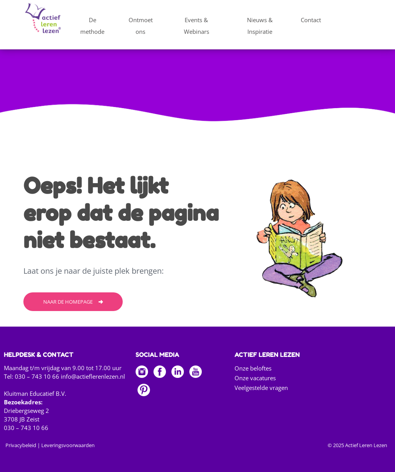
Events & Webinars (196, 25)
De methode (92, 25)
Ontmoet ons (141, 25)
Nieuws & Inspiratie (260, 25)
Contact (311, 20)
